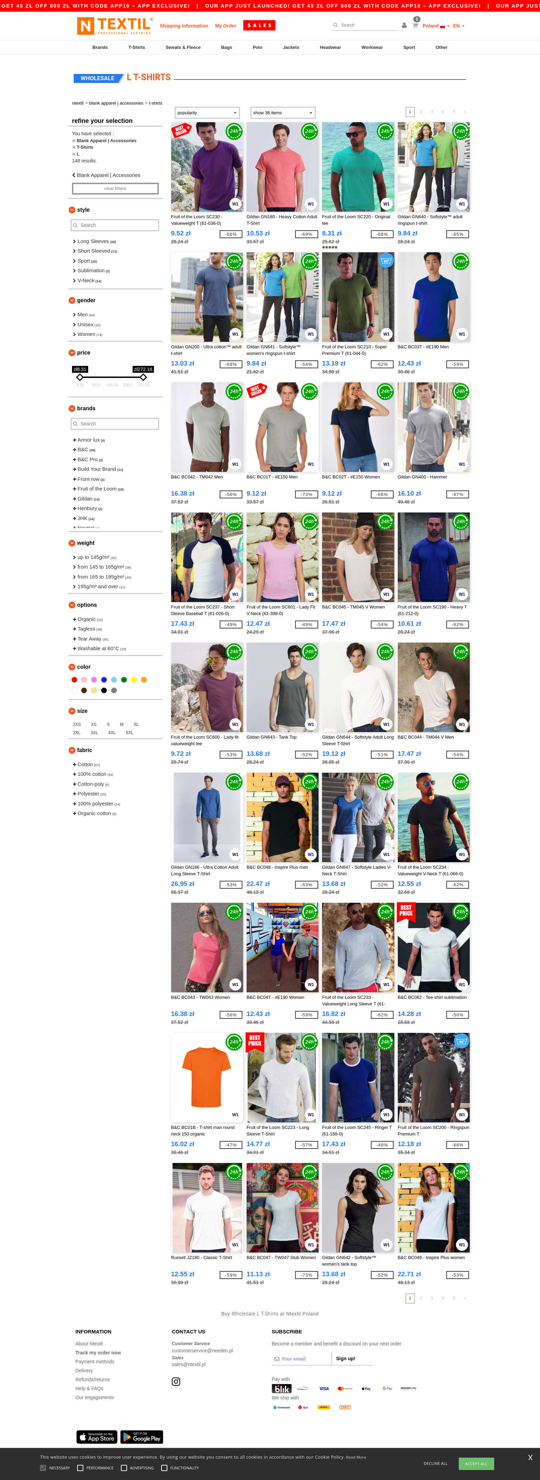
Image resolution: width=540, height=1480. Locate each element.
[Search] (363, 25)
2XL (76, 728)
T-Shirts (136, 47)
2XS (77, 720)
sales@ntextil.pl (189, 1360)
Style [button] (83, 206)
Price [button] (83, 348)
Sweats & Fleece (183, 47)
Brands (100, 47)
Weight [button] (86, 539)
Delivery (84, 1366)
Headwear (330, 47)
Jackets (291, 47)
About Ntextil (89, 1339)
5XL (129, 728)
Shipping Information (184, 26)
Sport (409, 47)
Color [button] (84, 663)
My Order (225, 26)
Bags (226, 47)
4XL (112, 728)
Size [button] (82, 707)
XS (94, 720)
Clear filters (115, 184)
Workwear (372, 47)
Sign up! (345, 1354)
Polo (257, 47)
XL (136, 720)
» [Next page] (465, 107)
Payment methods (94, 1357)
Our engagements (94, 1393)
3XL (94, 728)
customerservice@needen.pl (202, 1346)
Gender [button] (86, 296)
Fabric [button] (84, 746)
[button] (405, 26)
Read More (356, 1457)
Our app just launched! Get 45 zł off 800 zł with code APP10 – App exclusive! (380, 6)
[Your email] (302, 1355)
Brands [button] (86, 404)
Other (442, 47)
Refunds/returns (92, 1375)
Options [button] (87, 601)
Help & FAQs (89, 1384)
